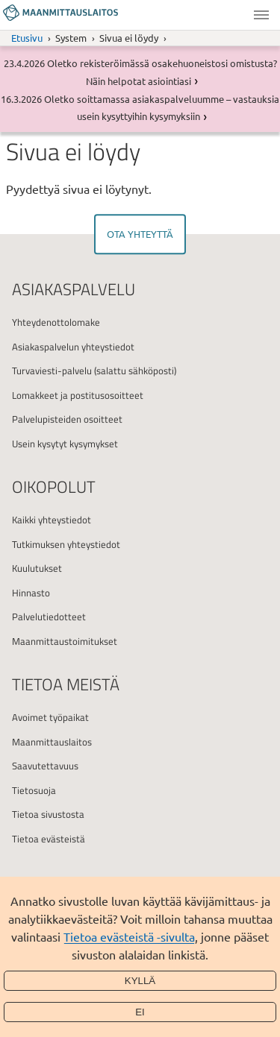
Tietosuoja (34, 790)
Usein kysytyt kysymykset (65, 443)
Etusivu (27, 37)
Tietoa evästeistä (48, 838)
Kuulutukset (37, 568)
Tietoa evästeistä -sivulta (129, 936)
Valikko (261, 15)
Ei (140, 1012)
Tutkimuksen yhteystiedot (66, 544)
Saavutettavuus (45, 765)
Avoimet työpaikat (50, 717)
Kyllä (140, 980)
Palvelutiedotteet (49, 616)
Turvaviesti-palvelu (52, 370)
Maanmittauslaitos (52, 741)
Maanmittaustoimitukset (64, 641)
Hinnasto (31, 592)
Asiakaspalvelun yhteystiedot (73, 346)
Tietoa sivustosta (48, 814)
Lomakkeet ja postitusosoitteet (77, 395)
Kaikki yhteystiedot (51, 519)
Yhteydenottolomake (56, 322)
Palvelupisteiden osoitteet (67, 419)
